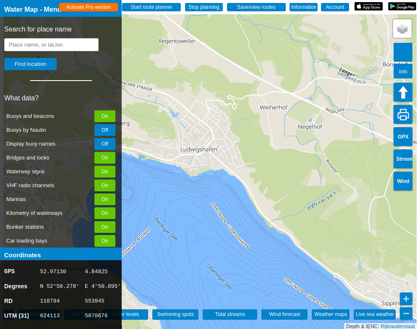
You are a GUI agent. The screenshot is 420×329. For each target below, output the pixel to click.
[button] (402, 28)
